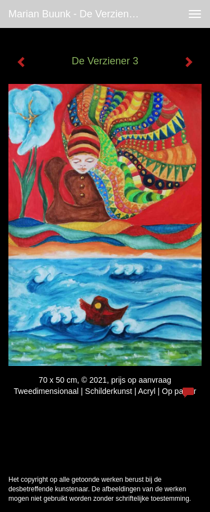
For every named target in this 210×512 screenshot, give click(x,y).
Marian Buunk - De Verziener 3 (77, 14)
